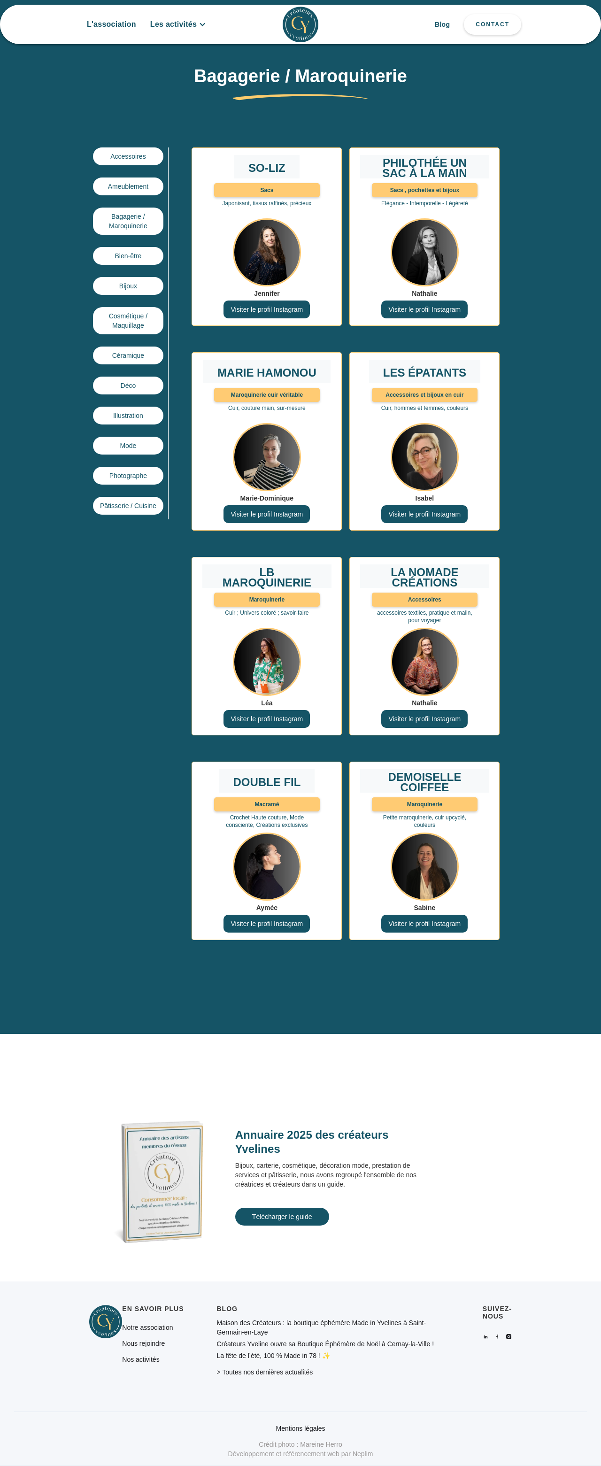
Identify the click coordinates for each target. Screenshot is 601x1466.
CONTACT (492, 24)
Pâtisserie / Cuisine (128, 505)
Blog (442, 24)
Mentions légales (300, 1428)
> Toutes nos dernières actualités (265, 1372)
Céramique (128, 355)
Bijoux (128, 286)
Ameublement (128, 186)
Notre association (147, 1327)
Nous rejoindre (143, 1343)
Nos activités (140, 1359)
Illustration (128, 415)
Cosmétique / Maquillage (128, 320)
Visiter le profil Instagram (267, 309)
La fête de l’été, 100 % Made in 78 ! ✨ (273, 1355)
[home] (300, 24)
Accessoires (128, 156)
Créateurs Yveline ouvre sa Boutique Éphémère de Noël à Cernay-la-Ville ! (325, 1344)
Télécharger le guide (282, 1216)
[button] (178, 24)
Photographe (128, 475)
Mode (128, 445)
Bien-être (128, 256)
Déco (128, 385)
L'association (111, 24)
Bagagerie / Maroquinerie (128, 221)
